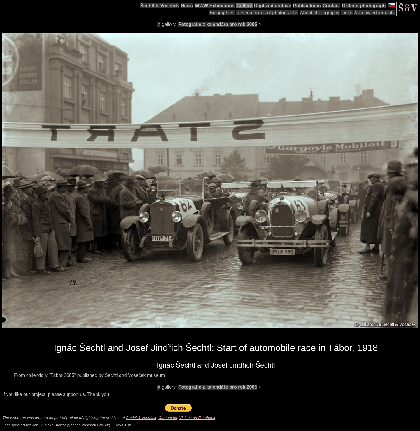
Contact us (167, 418)
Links (346, 12)
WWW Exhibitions (215, 5)
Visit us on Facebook (197, 418)
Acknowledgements (374, 12)
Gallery (244, 5)
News (187, 5)
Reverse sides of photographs (267, 12)
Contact (331, 5)
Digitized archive (272, 5)
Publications (307, 5)
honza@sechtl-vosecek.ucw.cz (82, 425)
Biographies (222, 12)
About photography (320, 12)
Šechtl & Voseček (159, 5)
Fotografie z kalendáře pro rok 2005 (217, 24)
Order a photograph (364, 5)
